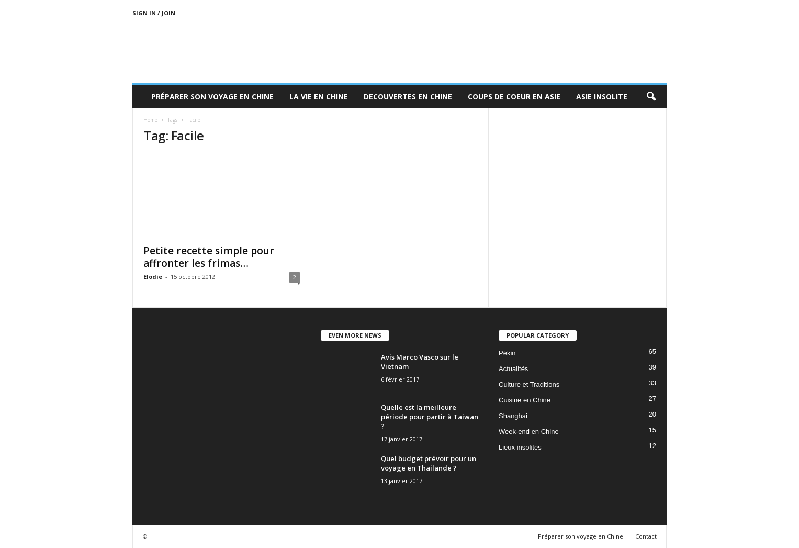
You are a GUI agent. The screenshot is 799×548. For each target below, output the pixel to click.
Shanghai (513, 416)
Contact (646, 536)
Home (150, 120)
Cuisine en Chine (524, 400)
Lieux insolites (520, 447)
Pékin (507, 353)
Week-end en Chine (529, 431)
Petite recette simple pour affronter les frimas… (208, 257)
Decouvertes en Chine (408, 97)
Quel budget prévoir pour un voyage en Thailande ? (428, 463)
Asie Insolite (601, 97)
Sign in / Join (153, 13)
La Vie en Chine (318, 97)
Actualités (513, 369)
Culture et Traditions (529, 384)
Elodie (152, 277)
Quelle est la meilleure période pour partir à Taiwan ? (429, 416)
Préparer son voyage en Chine (212, 97)
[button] (650, 96)
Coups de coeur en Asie (514, 97)
